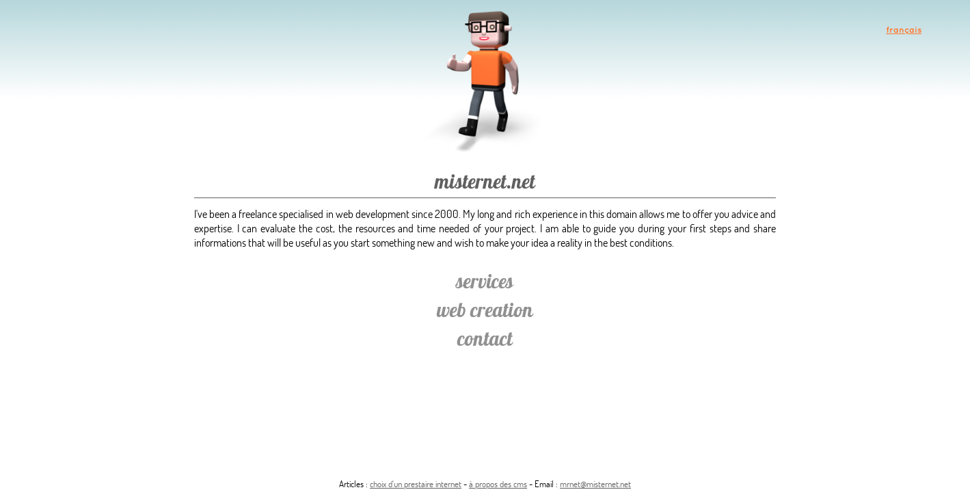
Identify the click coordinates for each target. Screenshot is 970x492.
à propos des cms (498, 484)
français (903, 30)
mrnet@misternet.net (595, 484)
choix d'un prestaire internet (415, 484)
